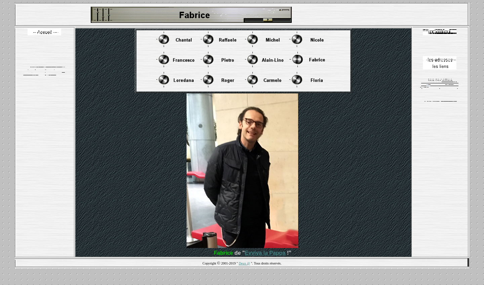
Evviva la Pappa (265, 253)
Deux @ (244, 263)
